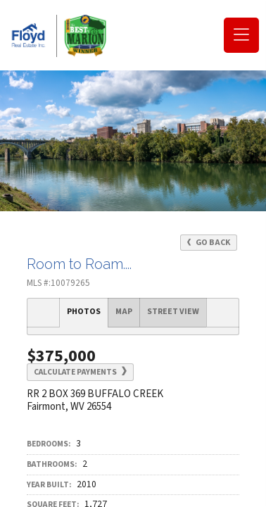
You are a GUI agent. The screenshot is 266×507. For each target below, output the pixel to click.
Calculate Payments (80, 372)
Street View (173, 312)
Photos (84, 312)
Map (123, 312)
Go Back (208, 243)
